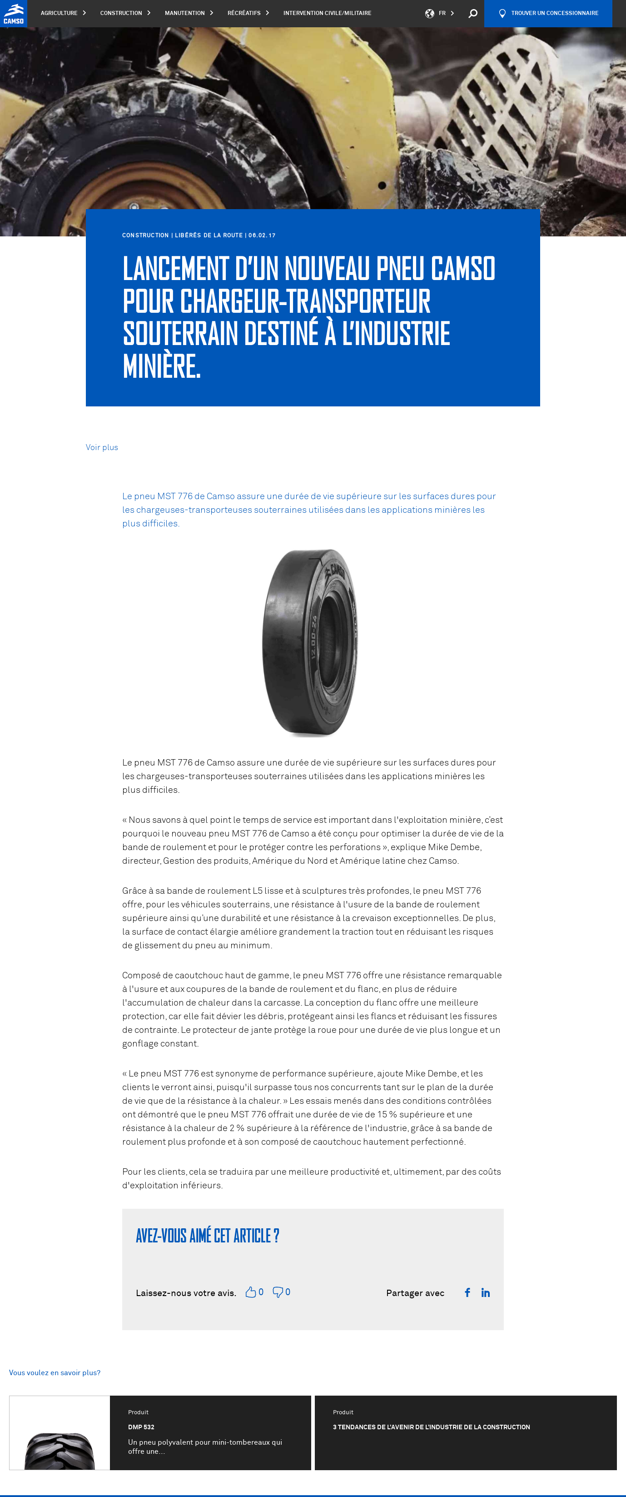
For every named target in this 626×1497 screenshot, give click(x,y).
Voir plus (102, 448)
